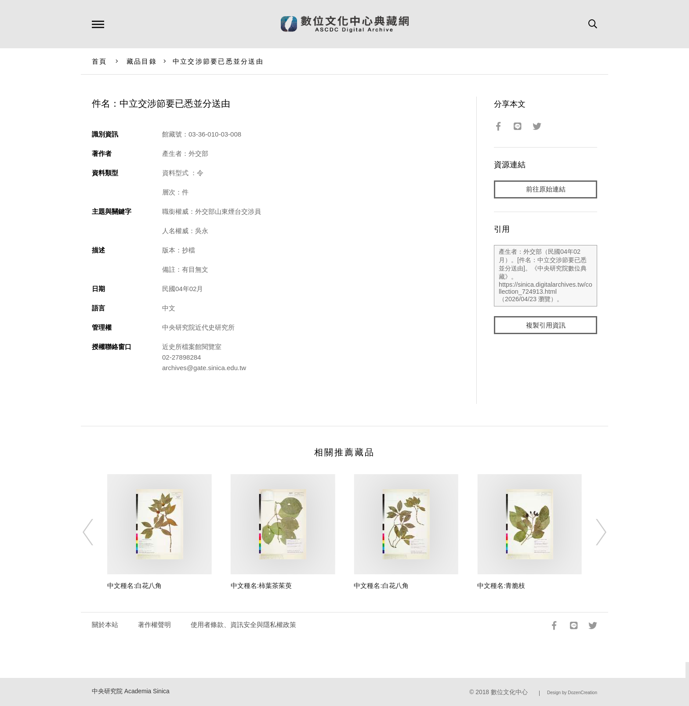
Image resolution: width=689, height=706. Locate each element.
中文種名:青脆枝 (501, 585)
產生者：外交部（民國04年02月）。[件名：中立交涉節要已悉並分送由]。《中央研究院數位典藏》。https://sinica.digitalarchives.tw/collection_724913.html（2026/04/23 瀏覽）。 (545, 276)
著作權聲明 (154, 624)
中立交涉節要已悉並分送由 (218, 61)
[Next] (593, 532)
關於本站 (105, 624)
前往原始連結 (546, 189)
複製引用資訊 (546, 325)
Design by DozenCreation (572, 692)
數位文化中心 (509, 692)
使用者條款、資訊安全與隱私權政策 (243, 624)
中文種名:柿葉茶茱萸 (261, 585)
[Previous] (96, 532)
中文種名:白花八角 (134, 585)
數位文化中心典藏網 (345, 24)
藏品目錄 (142, 61)
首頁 (99, 61)
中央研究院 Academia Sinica (131, 691)
